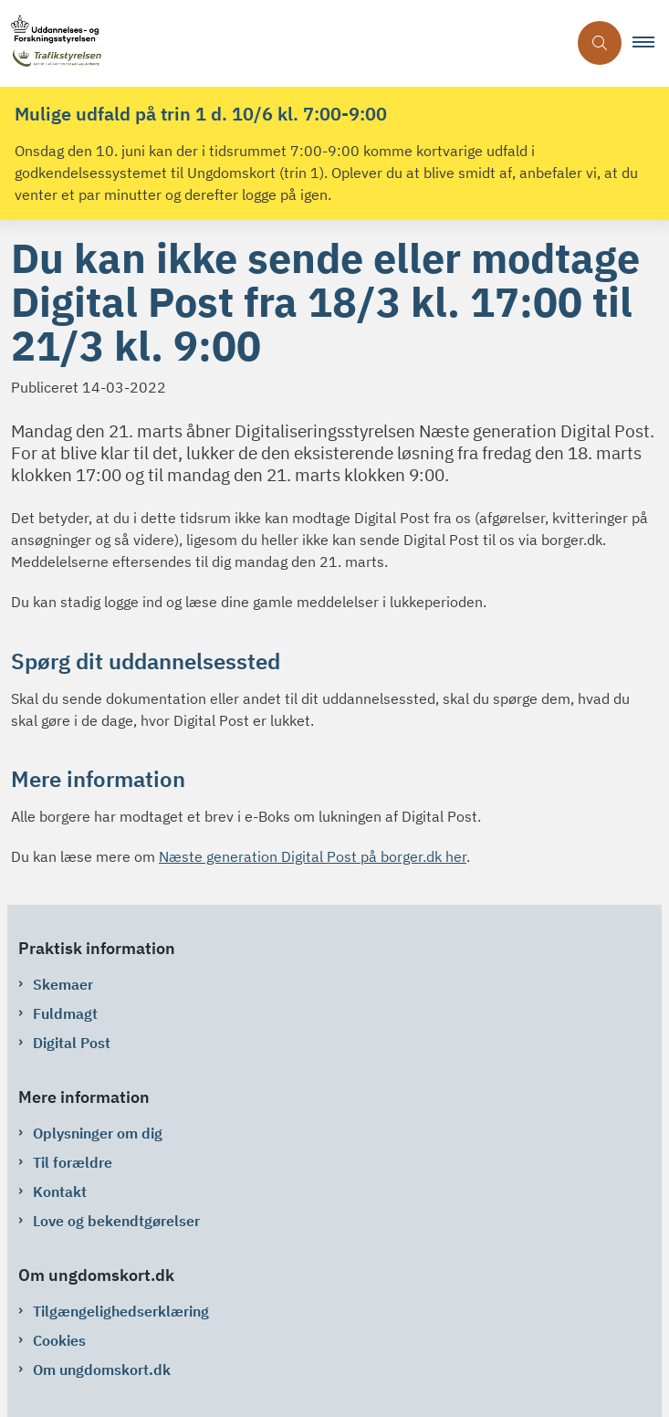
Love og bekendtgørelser (116, 1221)
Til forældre (72, 1162)
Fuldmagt (65, 1013)
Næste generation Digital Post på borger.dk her (312, 856)
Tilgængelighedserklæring (121, 1311)
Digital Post (71, 1043)
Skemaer (63, 984)
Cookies (59, 1340)
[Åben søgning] (600, 43)
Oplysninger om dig (97, 1133)
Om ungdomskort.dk (102, 1369)
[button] (650, 43)
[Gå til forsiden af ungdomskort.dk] (283, 43)
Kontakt (60, 1191)
